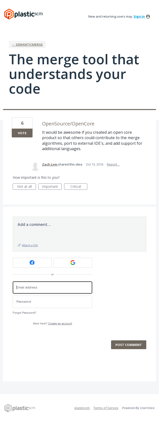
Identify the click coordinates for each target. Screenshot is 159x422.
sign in (139, 16)
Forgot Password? (24, 313)
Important (52, 187)
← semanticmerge (27, 44)
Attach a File (30, 245)
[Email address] (52, 287)
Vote (22, 133)
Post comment (128, 345)
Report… (113, 164)
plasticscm (82, 408)
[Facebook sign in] (32, 263)
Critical (78, 187)
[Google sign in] (73, 263)
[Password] (52, 302)
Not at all (26, 187)
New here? (52, 323)
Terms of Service (105, 408)
